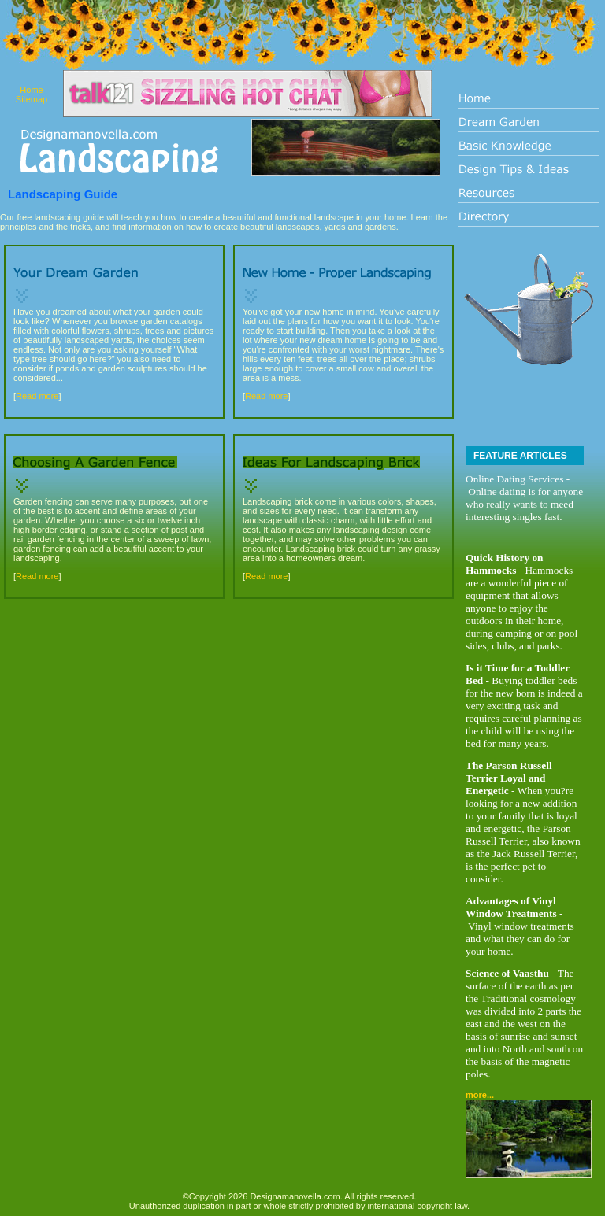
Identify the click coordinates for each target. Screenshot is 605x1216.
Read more (37, 396)
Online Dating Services (514, 479)
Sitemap (31, 99)
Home (31, 89)
